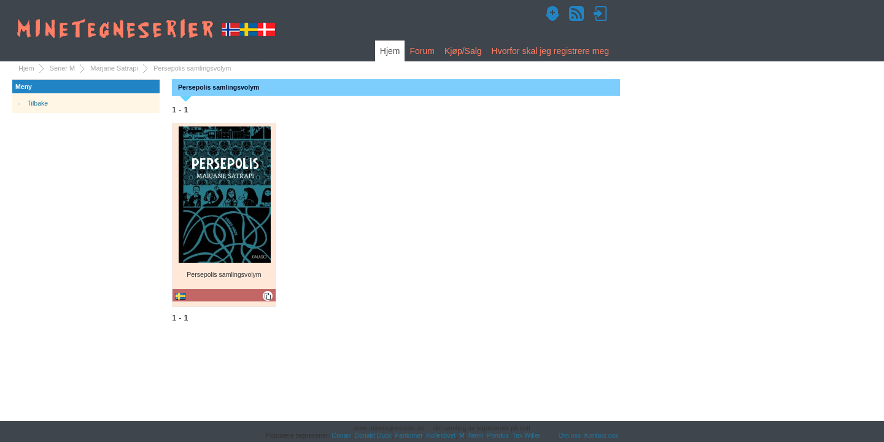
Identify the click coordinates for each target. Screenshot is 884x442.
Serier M (63, 68)
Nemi (476, 435)
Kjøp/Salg (463, 51)
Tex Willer (527, 435)
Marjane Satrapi (114, 68)
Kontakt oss (601, 435)
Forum (421, 51)
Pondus (498, 435)
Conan (341, 435)
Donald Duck (372, 435)
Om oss (570, 435)
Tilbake (38, 103)
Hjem (390, 51)
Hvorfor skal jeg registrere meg (550, 51)
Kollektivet (441, 435)
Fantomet (409, 435)
